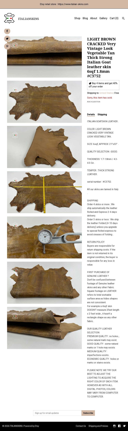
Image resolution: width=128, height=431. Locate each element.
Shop (77, 18)
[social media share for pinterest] (7, 46)
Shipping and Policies (98, 426)
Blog (85, 18)
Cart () (114, 18)
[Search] (123, 18)
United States (106, 93)
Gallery (103, 18)
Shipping (102, 114)
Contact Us (81, 426)
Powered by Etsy (31, 426)
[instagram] (114, 426)
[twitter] (124, 426)
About (93, 18)
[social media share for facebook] (7, 31)
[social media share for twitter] (7, 39)
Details (91, 114)
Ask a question (93, 102)
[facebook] (119, 426)
